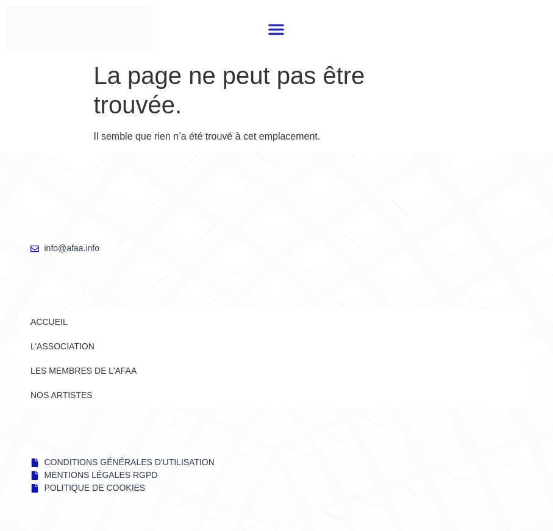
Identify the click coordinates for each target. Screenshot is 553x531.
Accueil (49, 322)
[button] (276, 29)
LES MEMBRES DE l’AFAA (83, 371)
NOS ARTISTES (61, 395)
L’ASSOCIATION (62, 346)
